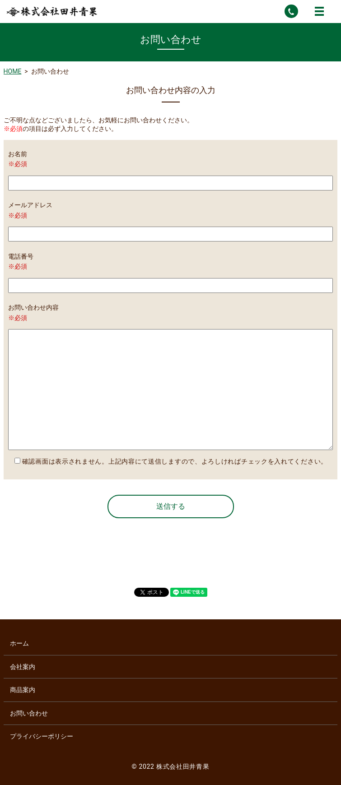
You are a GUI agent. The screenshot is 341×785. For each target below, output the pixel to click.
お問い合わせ (29, 713)
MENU (319, 11)
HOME (13, 71)
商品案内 (22, 689)
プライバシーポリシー (41, 736)
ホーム (19, 643)
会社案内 (22, 666)
